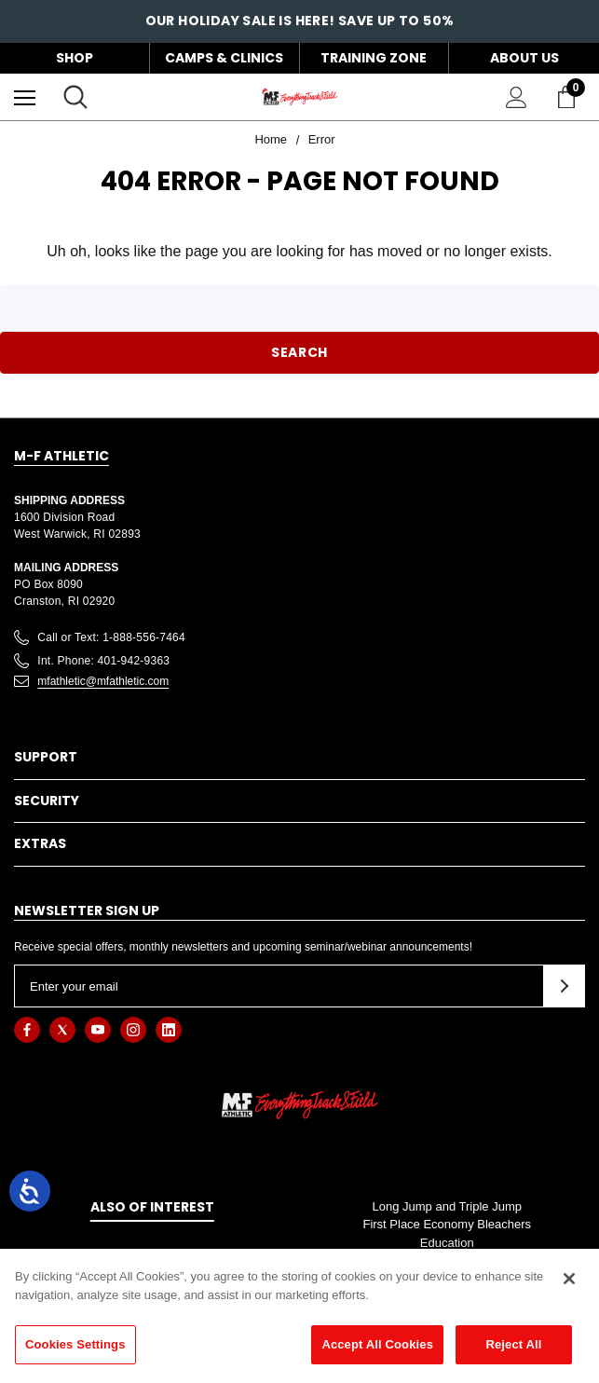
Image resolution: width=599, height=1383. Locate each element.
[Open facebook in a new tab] (27, 1030)
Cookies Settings (75, 1344)
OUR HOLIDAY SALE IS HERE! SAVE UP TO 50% (300, 24)
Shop (74, 57)
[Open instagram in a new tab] (133, 1030)
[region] (299, 1316)
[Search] (75, 97)
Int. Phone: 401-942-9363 (103, 660)
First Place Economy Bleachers (446, 1224)
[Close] (569, 1278)
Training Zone (373, 57)
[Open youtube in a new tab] (98, 1030)
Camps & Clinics (224, 57)
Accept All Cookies (377, 1344)
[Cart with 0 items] (570, 97)
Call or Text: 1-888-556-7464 (111, 637)
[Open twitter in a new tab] (62, 1030)
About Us (524, 57)
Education (447, 1243)
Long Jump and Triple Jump (447, 1206)
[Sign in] (516, 97)
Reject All (513, 1344)
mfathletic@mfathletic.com (103, 681)
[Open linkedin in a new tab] (169, 1030)
